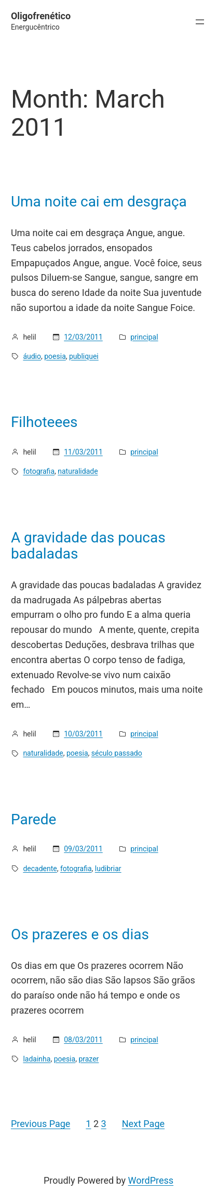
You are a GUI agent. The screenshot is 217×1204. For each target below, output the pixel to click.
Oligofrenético (41, 15)
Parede (33, 819)
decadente (40, 868)
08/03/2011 (83, 1039)
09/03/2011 (83, 849)
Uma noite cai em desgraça (99, 201)
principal (144, 337)
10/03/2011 (83, 734)
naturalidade (78, 471)
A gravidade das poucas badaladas (88, 545)
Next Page (143, 1123)
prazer (88, 1059)
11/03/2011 (83, 452)
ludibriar (108, 868)
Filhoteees (44, 422)
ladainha (36, 1059)
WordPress (150, 1180)
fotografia (39, 471)
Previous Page (40, 1123)
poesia (55, 356)
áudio (32, 356)
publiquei (84, 356)
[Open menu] (200, 22)
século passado (116, 753)
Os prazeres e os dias (80, 934)
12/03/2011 (83, 337)
